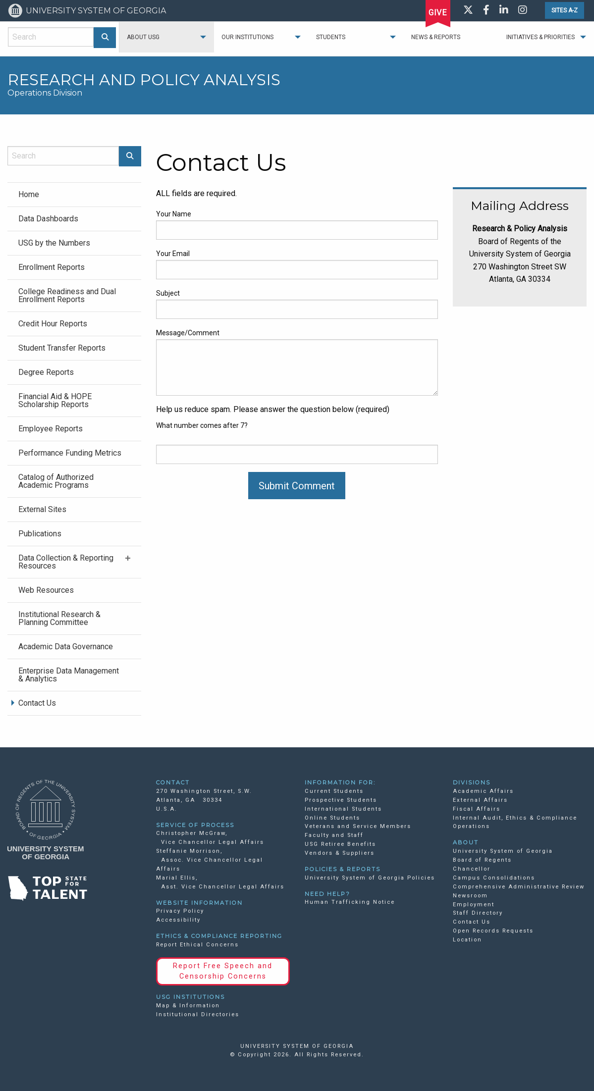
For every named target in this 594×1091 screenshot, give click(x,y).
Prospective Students (341, 800)
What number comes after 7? (202, 425)
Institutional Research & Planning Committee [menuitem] (59, 618)
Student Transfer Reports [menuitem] (62, 348)
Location (467, 939)
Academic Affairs (483, 791)
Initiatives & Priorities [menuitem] (540, 37)
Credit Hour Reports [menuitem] (52, 323)
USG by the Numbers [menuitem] (54, 243)
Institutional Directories (197, 1014)
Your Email (173, 254)
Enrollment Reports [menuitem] (51, 267)
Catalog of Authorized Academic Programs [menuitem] (56, 481)
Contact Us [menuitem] (37, 703)
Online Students (332, 818)
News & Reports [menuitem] (435, 37)
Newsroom (470, 895)
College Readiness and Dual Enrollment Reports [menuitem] (67, 295)
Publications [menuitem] (39, 533)
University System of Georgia (503, 851)
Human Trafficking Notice (350, 902)
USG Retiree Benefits (340, 844)
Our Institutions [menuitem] (247, 37)
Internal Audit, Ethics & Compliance (515, 818)
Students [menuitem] (330, 37)
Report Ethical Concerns (197, 944)
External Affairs (480, 800)
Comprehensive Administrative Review (519, 886)
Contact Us (471, 922)
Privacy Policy (180, 911)
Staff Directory (478, 913)
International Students (343, 809)
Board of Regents (482, 860)
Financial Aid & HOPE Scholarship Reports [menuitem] (55, 400)
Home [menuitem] (28, 194)
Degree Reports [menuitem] (46, 372)
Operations (471, 826)
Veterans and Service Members (358, 826)
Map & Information (188, 1005)
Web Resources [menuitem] (46, 590)
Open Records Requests (493, 931)
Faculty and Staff (334, 835)
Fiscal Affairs (476, 809)
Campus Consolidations (494, 878)
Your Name (173, 214)
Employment (473, 904)
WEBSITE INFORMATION (199, 902)
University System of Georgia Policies (370, 878)
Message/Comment (187, 333)
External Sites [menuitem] (42, 509)
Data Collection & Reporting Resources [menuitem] (65, 562)
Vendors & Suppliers (340, 853)
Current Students (334, 791)
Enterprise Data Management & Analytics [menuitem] (68, 674)
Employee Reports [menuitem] (50, 428)
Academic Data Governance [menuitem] (65, 646)
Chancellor (471, 869)
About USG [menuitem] (143, 37)
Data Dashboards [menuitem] (48, 218)
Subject (168, 293)
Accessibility (178, 920)
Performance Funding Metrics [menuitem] (69, 453)
